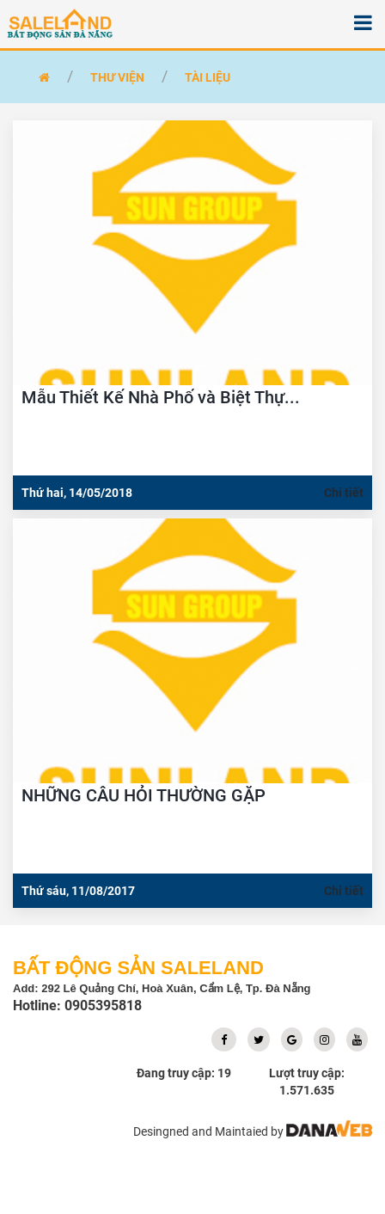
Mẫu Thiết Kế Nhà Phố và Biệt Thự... (160, 397)
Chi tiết (344, 493)
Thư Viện (117, 77)
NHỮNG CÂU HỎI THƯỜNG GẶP (143, 795)
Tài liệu (207, 77)
